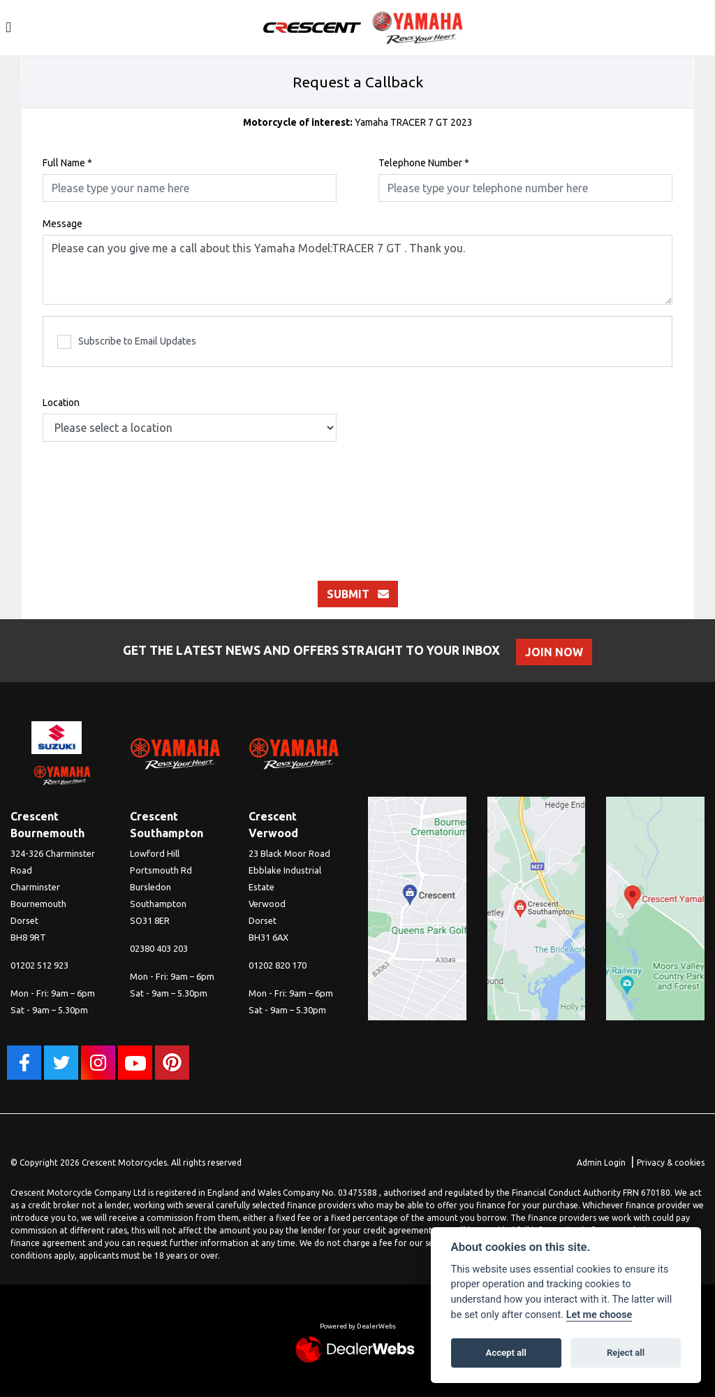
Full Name (67, 162)
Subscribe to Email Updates (126, 342)
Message (62, 223)
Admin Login (601, 1162)
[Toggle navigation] (8, 27)
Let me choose (599, 1315)
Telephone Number (423, 162)
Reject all (625, 1352)
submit (358, 594)
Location (61, 402)
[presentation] (357, 497)
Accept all (506, 1352)
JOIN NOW (556, 652)
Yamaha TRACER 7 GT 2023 (358, 122)
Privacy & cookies (671, 1162)
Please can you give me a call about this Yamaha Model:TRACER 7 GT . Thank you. (357, 270)
